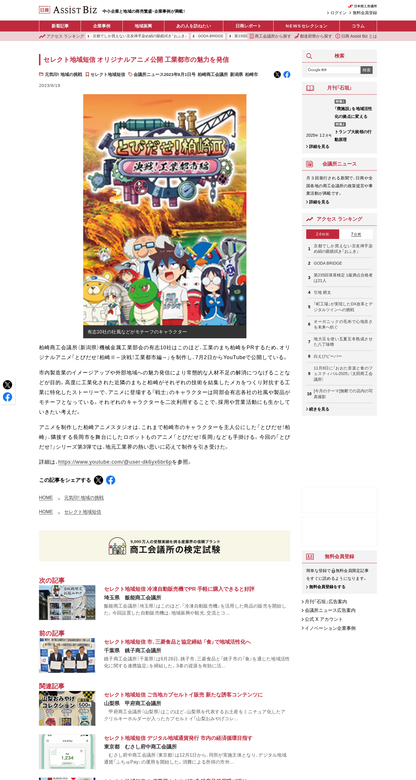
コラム (358, 25)
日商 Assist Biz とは (356, 36)
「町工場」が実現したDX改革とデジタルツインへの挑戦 (343, 307)
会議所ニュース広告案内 (330, 610)
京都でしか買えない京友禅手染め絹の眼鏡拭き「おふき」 (140, 36)
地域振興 (143, 25)
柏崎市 (251, 74)
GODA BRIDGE (210, 36)
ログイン (338, 12)
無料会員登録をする (327, 587)
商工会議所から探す (270, 36)
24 (322, 234)
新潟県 (236, 74)
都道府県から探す (313, 36)
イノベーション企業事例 (330, 628)
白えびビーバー (328, 356)
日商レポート (248, 25)
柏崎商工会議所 (213, 74)
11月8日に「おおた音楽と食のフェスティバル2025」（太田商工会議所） (343, 374)
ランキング (61, 36)
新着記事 (60, 25)
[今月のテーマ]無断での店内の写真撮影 (343, 394)
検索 (367, 70)
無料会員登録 (365, 12)
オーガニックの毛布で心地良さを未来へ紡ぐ (343, 324)
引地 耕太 (322, 292)
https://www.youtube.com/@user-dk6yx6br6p (115, 462)
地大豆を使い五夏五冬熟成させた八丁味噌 (343, 342)
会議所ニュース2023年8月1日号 (164, 74)
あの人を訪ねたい (193, 25)
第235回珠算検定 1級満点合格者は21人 (343, 278)
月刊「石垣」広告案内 (326, 601)
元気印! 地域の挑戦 (63, 74)
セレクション (306, 26)
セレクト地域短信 (107, 74)
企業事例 (101, 25)
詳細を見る (319, 146)
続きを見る (319, 409)
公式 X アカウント (324, 619)
